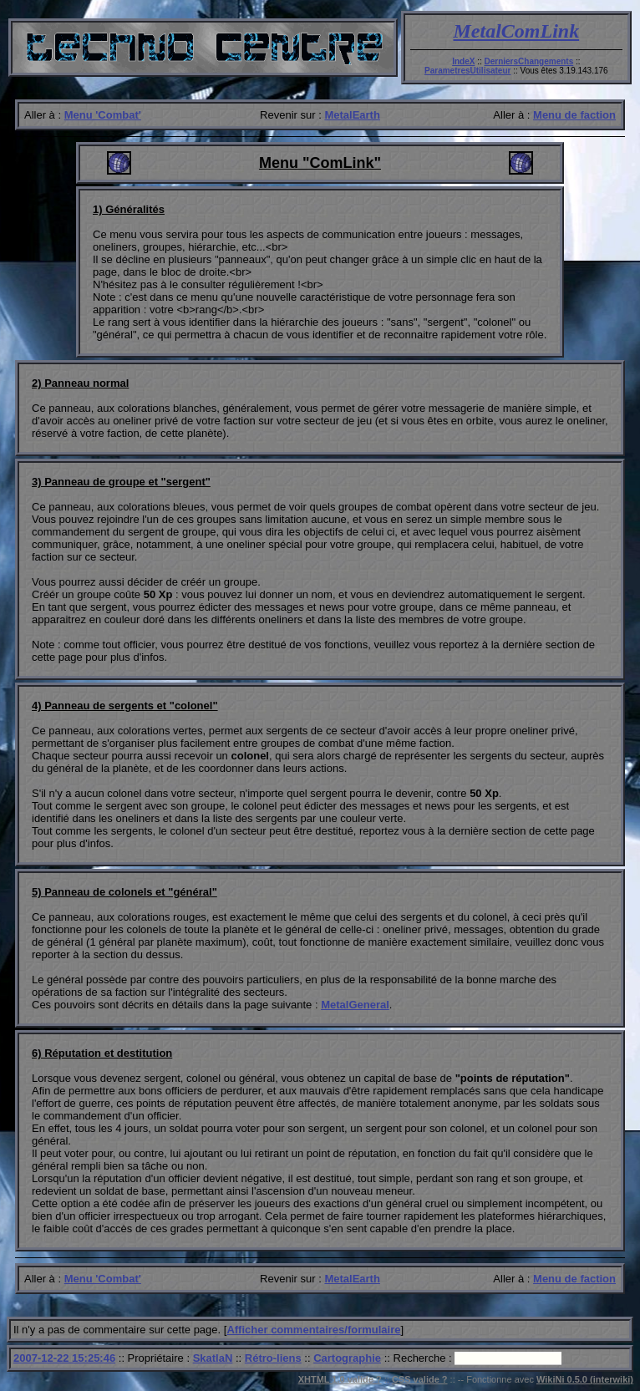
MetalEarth (351, 115)
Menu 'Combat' (102, 115)
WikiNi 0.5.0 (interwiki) (584, 1379)
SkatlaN (213, 1358)
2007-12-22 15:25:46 (64, 1358)
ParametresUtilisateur (467, 70)
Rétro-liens (273, 1358)
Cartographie (347, 1358)
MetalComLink (517, 31)
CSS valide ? (420, 1379)
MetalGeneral (355, 1004)
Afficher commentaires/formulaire (313, 1329)
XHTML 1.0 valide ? (340, 1379)
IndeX (463, 61)
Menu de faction (574, 115)
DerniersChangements (529, 61)
